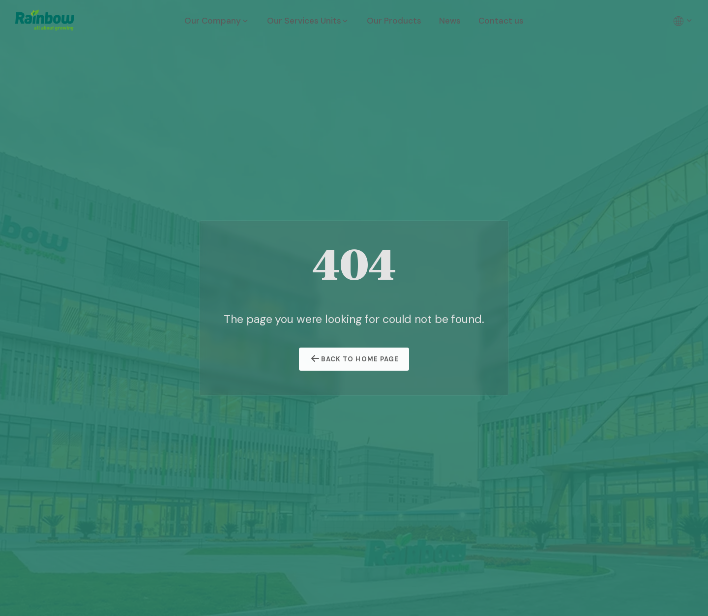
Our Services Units (308, 20)
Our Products (394, 20)
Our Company (216, 20)
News (450, 20)
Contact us (501, 20)
